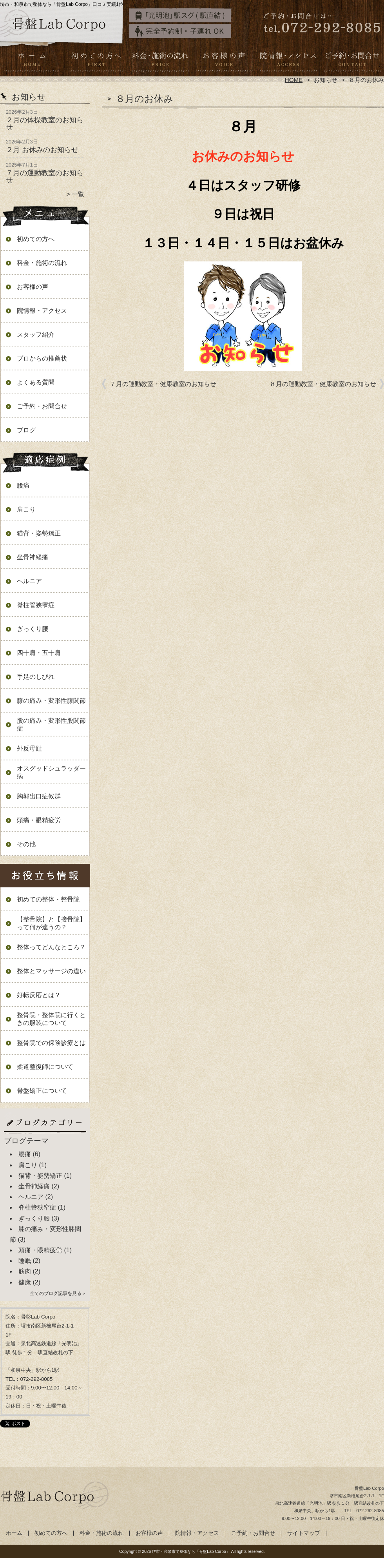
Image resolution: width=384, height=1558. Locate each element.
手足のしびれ (35, 676)
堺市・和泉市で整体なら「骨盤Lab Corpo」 (191, 1551)
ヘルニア (29, 581)
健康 (24, 1282)
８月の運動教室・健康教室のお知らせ (323, 384)
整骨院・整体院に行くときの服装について (51, 1019)
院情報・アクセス (288, 61)
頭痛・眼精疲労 (39, 820)
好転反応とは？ (39, 995)
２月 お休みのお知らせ (42, 150)
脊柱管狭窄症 (35, 605)
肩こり (26, 509)
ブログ (26, 430)
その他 (26, 844)
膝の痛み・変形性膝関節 (51, 700)
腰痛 (23, 485)
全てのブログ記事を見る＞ (58, 1293)
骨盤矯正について (42, 1090)
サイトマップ (303, 1533)
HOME (294, 79)
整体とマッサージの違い (51, 971)
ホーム (32, 61)
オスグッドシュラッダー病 (51, 772)
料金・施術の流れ (160, 61)
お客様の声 (224, 61)
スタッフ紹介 (35, 334)
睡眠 (24, 1260)
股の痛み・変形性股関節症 (51, 724)
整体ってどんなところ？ (51, 947)
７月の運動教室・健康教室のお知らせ (163, 384)
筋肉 (24, 1271)
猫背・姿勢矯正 (39, 533)
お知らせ (325, 79)
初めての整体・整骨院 (48, 899)
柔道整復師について (45, 1066)
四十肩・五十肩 (39, 652)
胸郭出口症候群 (39, 796)
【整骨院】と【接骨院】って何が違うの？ (51, 923)
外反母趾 (29, 748)
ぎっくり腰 (32, 629)
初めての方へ (96, 61)
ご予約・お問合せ (352, 61)
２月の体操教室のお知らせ (44, 123)
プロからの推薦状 (42, 358)
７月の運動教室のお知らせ (44, 176)
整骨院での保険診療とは (51, 1042)
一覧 (78, 194)
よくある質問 (35, 382)
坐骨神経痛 (32, 557)
